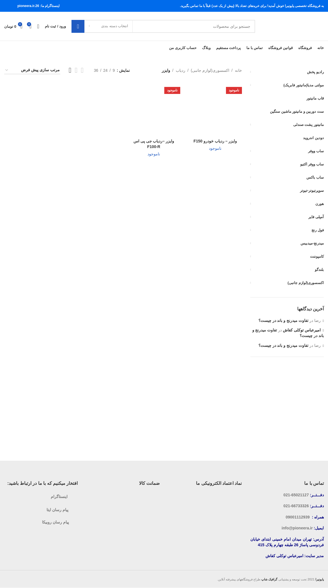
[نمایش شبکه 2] (82, 70)
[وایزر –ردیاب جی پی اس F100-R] (153, 109)
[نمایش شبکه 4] (70, 70)
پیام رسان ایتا (57, 510)
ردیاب (180, 70)
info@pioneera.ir (297, 528)
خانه (238, 70)
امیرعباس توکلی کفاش (302, 330)
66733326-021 (296, 506)
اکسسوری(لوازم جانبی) (210, 70)
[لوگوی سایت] (292, 26)
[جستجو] (163, 26)
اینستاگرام (59, 496)
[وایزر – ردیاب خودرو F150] (215, 109)
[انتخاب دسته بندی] (108, 26)
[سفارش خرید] (32, 70)
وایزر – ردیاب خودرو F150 (215, 141)
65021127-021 (296, 495)
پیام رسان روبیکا (55, 522)
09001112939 (298, 517)
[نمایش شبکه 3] (76, 70)
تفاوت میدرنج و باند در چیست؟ (283, 320)
